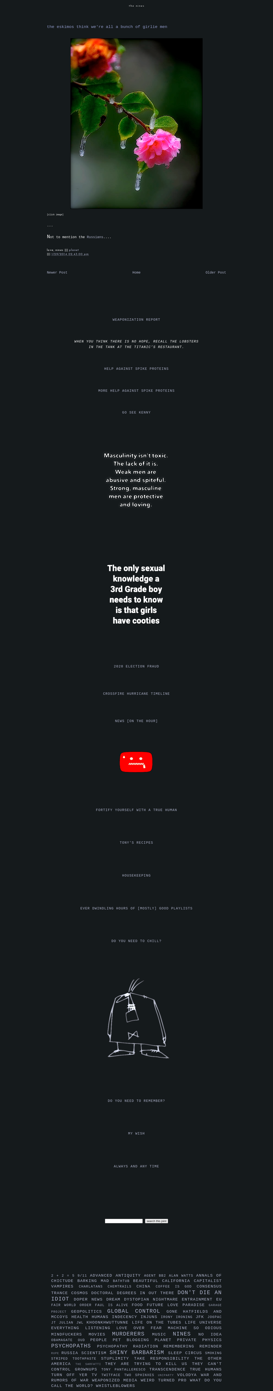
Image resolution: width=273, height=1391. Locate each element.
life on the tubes (158, 1322)
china (146, 1286)
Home (136, 273)
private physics (199, 1340)
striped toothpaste (76, 1359)
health (81, 1317)
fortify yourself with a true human (136, 810)
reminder (210, 1346)
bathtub (123, 1281)
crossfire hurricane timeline (136, 694)
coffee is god (176, 1287)
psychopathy (115, 1346)
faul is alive (113, 1305)
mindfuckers (70, 1334)
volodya (189, 1375)
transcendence (169, 1369)
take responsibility (164, 1358)
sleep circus (186, 1353)
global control (137, 1311)
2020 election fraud (136, 667)
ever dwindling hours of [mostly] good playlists (136, 908)
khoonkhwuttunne (109, 1322)
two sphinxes (141, 1375)
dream (115, 1299)
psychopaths (74, 1346)
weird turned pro (165, 1380)
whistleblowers (115, 1386)
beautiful (147, 1281)
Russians (95, 237)
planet (74, 250)
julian (67, 1323)
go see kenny (136, 413)
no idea (210, 1334)
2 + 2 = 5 (64, 1276)
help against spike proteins (136, 369)
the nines (137, 6)
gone (175, 1311)
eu (219, 1299)
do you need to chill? (136, 941)
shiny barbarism (139, 1353)
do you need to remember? (136, 1101)
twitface (112, 1375)
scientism (95, 1353)
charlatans (93, 1287)
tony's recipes (136, 843)
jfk (202, 1317)
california (178, 1281)
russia (71, 1353)
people (101, 1340)
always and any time (136, 1166)
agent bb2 (156, 1276)
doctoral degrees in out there (134, 1293)
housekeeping (136, 876)
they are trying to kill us (148, 1364)
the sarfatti (90, 1364)
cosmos (81, 1293)
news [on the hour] (136, 721)
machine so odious (195, 1328)
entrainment (199, 1299)
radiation (148, 1346)
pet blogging (134, 1340)
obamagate (64, 1340)
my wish (136, 1134)
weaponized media (116, 1380)
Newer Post (57, 273)
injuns (151, 1317)
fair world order (73, 1305)
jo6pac (215, 1317)
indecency (126, 1317)
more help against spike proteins (136, 391)
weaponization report (136, 320)
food (139, 1305)
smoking (213, 1353)
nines (185, 1334)
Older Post (216, 273)
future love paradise (178, 1305)
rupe (56, 1353)
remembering (181, 1346)
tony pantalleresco (125, 1370)
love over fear (142, 1328)
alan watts (182, 1276)
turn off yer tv (76, 1375)
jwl (81, 1323)
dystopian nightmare (153, 1299)
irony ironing (178, 1317)
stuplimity (117, 1358)
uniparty (167, 1375)
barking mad (95, 1281)
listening (100, 1328)
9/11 (83, 1276)
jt (55, 1323)
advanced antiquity (117, 1275)
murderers (132, 1334)
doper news (90, 1299)
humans (102, 1317)
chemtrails (122, 1287)
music (162, 1334)
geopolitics (89, 1311)
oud (84, 1340)
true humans (206, 1369)
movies (100, 1334)
